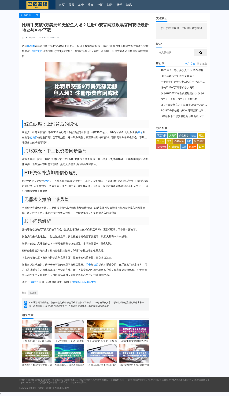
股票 (71, 4)
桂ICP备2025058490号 (57, 388)
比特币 (31, 46)
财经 (119, 4)
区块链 (33, 292)
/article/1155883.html (84, 282)
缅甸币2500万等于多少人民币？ (179, 87)
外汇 (100, 4)
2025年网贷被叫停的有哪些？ (178, 76)
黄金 (90, 4)
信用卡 (192, 146)
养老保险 (179, 141)
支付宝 (160, 141)
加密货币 (37, 51)
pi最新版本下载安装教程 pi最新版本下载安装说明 (188, 116)
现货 (46, 181)
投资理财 (199, 141)
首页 (62, 4)
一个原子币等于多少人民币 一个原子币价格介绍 (188, 81)
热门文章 (190, 63)
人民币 (172, 135)
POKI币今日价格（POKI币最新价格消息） (185, 110)
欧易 (96, 264)
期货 (110, 4)
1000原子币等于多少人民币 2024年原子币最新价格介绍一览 (195, 70)
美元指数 (161, 146)
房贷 (183, 146)
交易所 (33, 137)
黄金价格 (184, 135)
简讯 (129, 4)
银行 (201, 146)
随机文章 (202, 63)
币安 (88, 264)
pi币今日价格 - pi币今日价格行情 (179, 99)
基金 (81, 4)
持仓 (139, 132)
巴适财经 (33, 282)
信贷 (169, 141)
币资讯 (27, 15)
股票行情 (161, 135)
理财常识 (174, 146)
